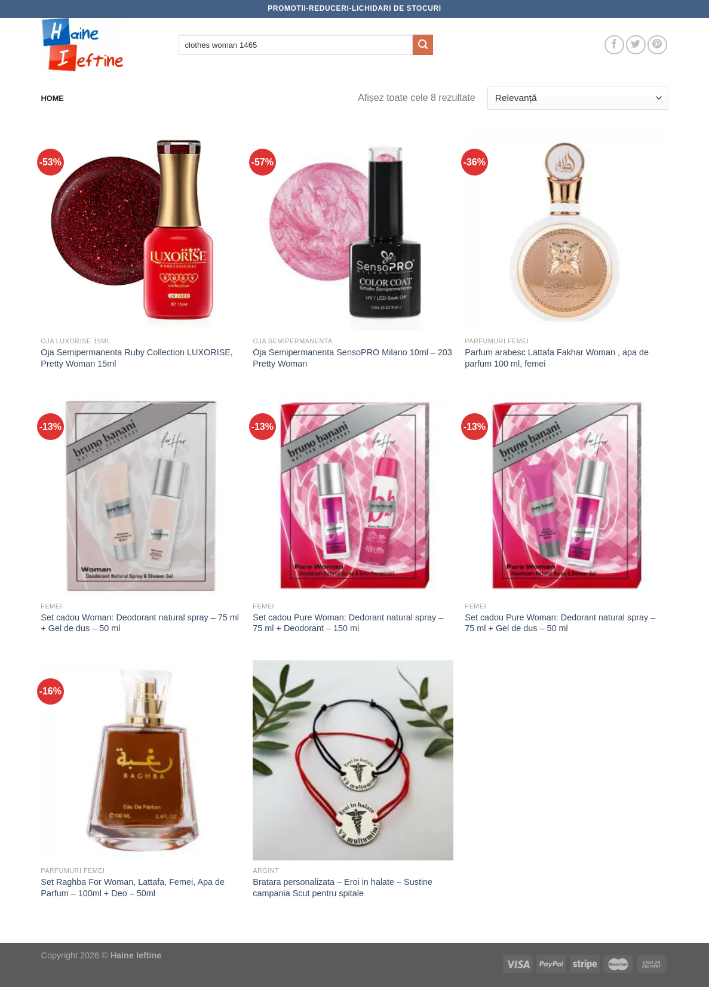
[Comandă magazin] (577, 98)
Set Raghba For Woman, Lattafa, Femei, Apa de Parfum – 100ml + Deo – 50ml (133, 887)
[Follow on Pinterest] (657, 45)
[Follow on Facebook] (614, 45)
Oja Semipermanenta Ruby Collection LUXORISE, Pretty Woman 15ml (137, 358)
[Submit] (423, 45)
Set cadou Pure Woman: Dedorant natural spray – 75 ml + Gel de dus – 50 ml (560, 623)
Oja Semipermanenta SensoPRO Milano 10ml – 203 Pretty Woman (352, 358)
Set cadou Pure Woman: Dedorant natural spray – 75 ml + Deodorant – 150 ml (348, 623)
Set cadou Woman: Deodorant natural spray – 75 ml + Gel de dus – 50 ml (140, 623)
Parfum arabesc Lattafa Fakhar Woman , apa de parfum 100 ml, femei (557, 358)
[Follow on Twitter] (636, 45)
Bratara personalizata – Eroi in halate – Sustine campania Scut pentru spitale (342, 887)
